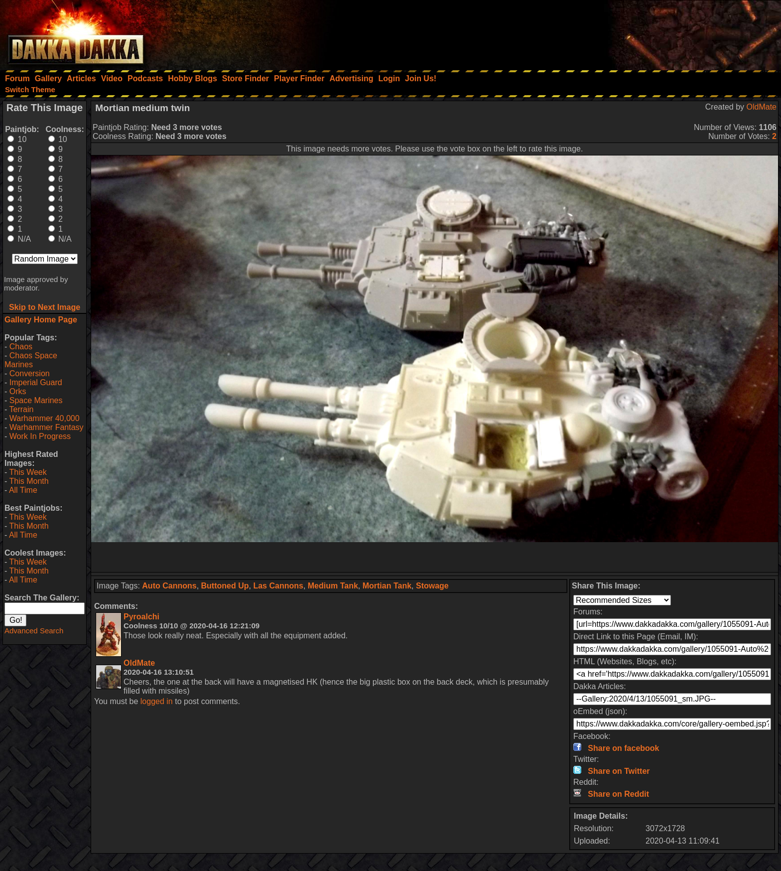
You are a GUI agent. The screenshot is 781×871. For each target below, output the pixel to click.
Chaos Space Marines (30, 360)
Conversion (29, 373)
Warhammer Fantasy (46, 427)
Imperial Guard (35, 382)
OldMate (762, 107)
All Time (23, 490)
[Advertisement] (647, 32)
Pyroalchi (141, 616)
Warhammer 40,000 (44, 418)
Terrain (21, 409)
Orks (17, 391)
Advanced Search (33, 630)
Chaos (20, 346)
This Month (28, 481)
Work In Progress (40, 436)
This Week (27, 472)
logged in (156, 701)
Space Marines (36, 400)
